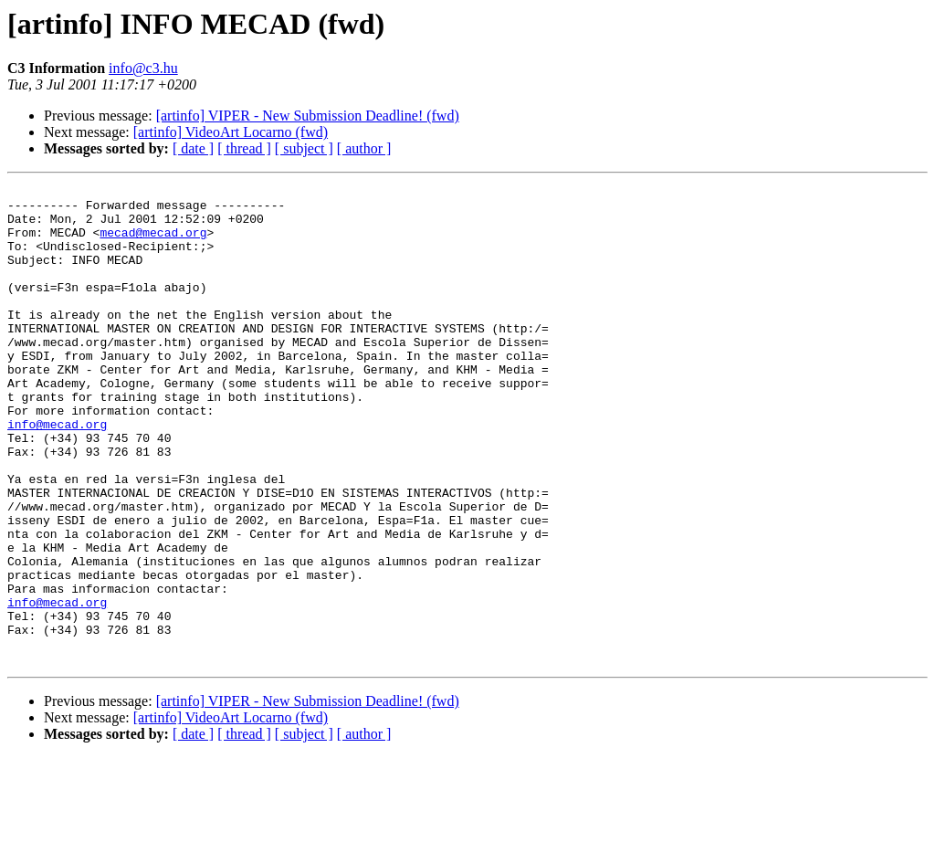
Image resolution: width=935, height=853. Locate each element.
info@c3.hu (143, 68)
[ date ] (193, 148)
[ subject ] (304, 148)
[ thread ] (244, 148)
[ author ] (364, 148)
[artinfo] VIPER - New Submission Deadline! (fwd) (307, 115)
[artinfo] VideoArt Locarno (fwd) (230, 132)
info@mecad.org (57, 473)
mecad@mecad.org (153, 243)
